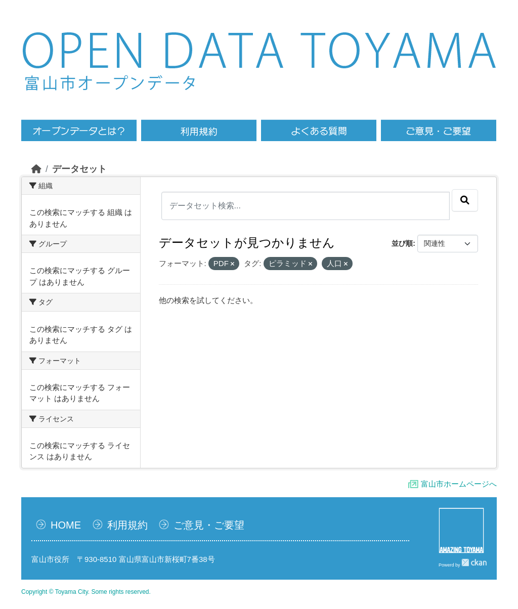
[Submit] (465, 200)
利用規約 (127, 525)
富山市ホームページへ (459, 484)
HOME (66, 525)
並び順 (402, 243)
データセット (79, 169)
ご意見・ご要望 (209, 525)
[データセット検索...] (305, 206)
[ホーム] (36, 169)
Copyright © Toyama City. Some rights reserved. (86, 591)
